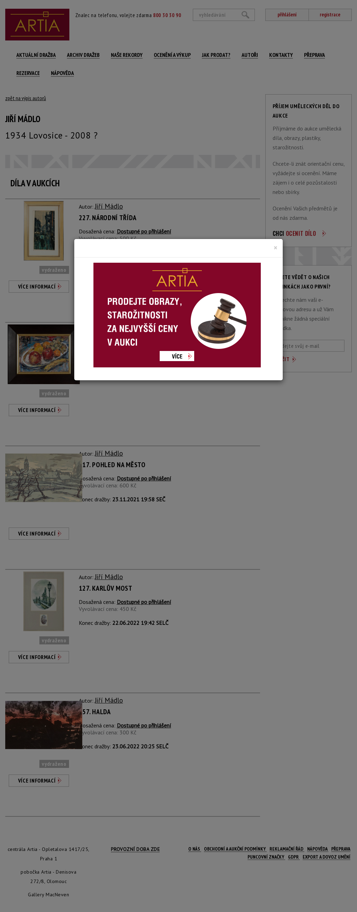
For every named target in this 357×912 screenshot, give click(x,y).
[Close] (276, 248)
